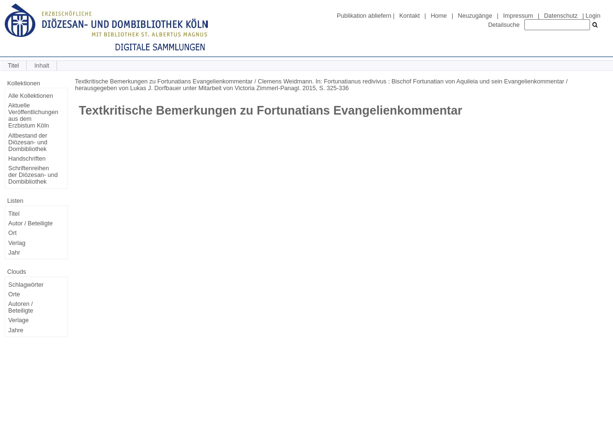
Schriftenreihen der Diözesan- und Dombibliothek (32, 175)
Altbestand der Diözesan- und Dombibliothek (27, 142)
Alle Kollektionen (30, 96)
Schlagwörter (26, 284)
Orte (14, 294)
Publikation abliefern (364, 15)
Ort (12, 233)
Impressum (518, 15)
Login (593, 15)
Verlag (16, 243)
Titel (13, 65)
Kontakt (409, 15)
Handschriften (26, 158)
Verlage (18, 320)
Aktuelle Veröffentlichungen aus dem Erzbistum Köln (33, 115)
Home (439, 15)
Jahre (15, 330)
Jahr (14, 252)
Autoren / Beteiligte (20, 307)
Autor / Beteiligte (30, 223)
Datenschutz (561, 15)
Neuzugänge (475, 15)
